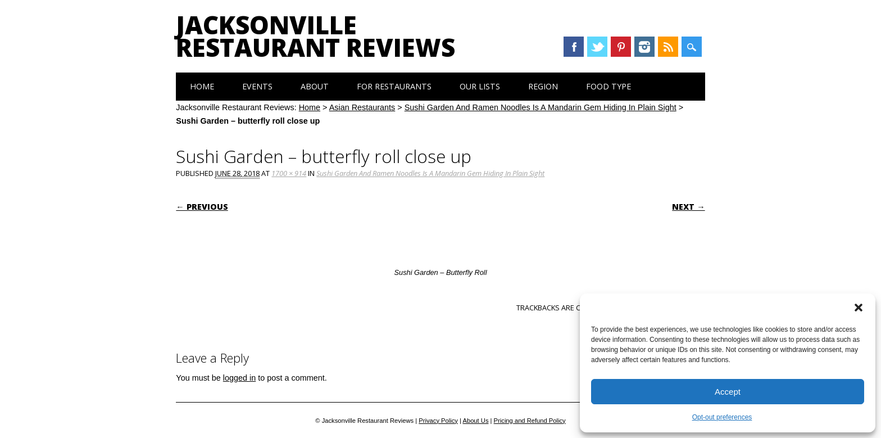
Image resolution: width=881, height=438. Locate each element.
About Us (475, 420)
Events (257, 86)
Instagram (644, 47)
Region (543, 86)
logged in (239, 377)
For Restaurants (394, 86)
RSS (668, 47)
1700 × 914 (288, 173)
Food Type (608, 86)
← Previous (202, 206)
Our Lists (480, 86)
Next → (688, 206)
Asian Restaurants (362, 107)
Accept (728, 391)
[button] (858, 307)
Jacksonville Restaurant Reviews (315, 36)
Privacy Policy (438, 420)
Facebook (574, 47)
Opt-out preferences (722, 417)
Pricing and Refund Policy (530, 420)
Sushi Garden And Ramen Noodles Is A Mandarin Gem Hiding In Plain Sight (540, 107)
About (315, 86)
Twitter (597, 47)
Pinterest (621, 47)
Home (202, 86)
